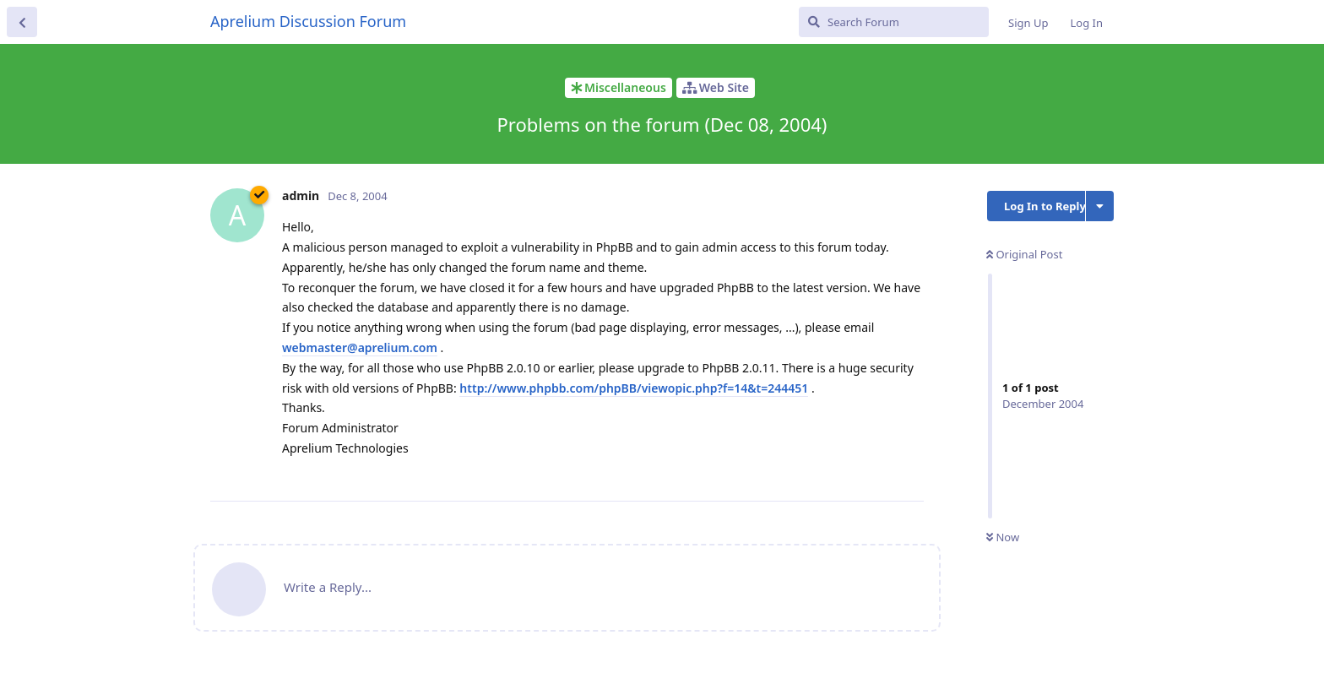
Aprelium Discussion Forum (308, 21)
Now (1002, 537)
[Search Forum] (894, 22)
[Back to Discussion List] (22, 22)
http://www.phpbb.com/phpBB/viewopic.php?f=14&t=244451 (633, 388)
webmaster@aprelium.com (359, 347)
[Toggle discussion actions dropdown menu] (1100, 206)
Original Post (1024, 254)
